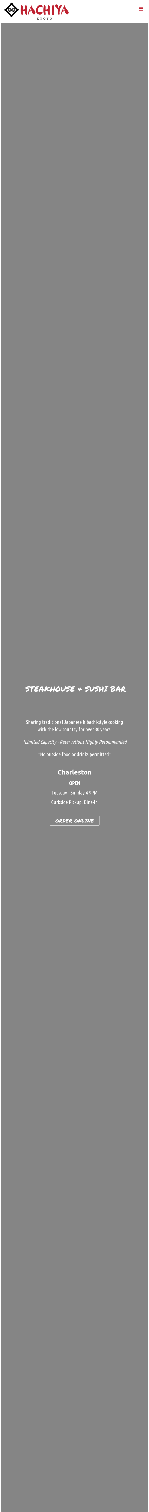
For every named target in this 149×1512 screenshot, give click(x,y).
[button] (74, 821)
